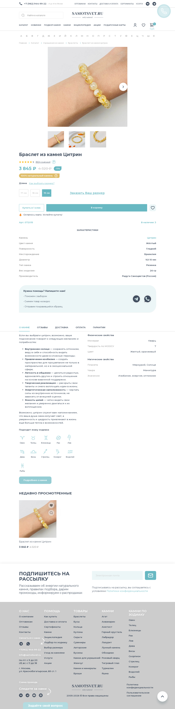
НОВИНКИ (36, 25)
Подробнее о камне (35, 480)
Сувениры (80, 642)
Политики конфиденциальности (127, 591)
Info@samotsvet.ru (30, 655)
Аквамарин (108, 621)
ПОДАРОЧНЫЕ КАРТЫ (115, 25)
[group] (87, 87)
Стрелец (134, 661)
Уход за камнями (54, 652)
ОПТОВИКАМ (80, 4)
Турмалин (108, 668)
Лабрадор (108, 637)
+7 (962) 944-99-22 (35, 3)
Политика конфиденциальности (140, 686)
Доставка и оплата (55, 621)
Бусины (78, 652)
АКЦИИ (97, 25)
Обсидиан (108, 652)
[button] (123, 87)
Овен (132, 620)
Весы (132, 651)
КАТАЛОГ (23, 25)
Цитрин (151, 237)
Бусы (77, 621)
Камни (48, 632)
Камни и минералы (85, 668)
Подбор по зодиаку (55, 642)
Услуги (48, 657)
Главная (23, 43)
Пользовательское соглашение (138, 694)
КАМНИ (67, 25)
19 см (47, 193)
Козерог (134, 666)
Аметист (107, 626)
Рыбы (132, 677)
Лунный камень (111, 647)
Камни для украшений (87, 657)
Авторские (80, 647)
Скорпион (135, 656)
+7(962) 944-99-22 (30, 649)
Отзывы (23, 626)
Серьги (78, 637)
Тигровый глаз (110, 663)
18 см (35, 193)
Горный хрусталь (112, 632)
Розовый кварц (111, 657)
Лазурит (107, 642)
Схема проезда (28, 682)
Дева (132, 646)
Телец (132, 625)
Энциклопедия (53, 637)
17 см (24, 193)
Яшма (105, 673)
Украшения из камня (53, 43)
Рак (131, 635)
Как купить (50, 616)
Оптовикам (25, 621)
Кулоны (78, 632)
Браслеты (73, 43)
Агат (104, 616)
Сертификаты (52, 626)
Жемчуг (78, 663)
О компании (26, 616)
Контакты (25, 632)
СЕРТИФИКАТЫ (127, 4)
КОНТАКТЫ (92, 4)
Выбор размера (53, 647)
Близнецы (135, 630)
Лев (131, 640)
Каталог (35, 43)
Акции (48, 663)
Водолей (134, 671)
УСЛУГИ (139, 4)
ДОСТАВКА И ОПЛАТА (109, 4)
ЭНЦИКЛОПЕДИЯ (82, 25)
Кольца (78, 626)
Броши (78, 673)
